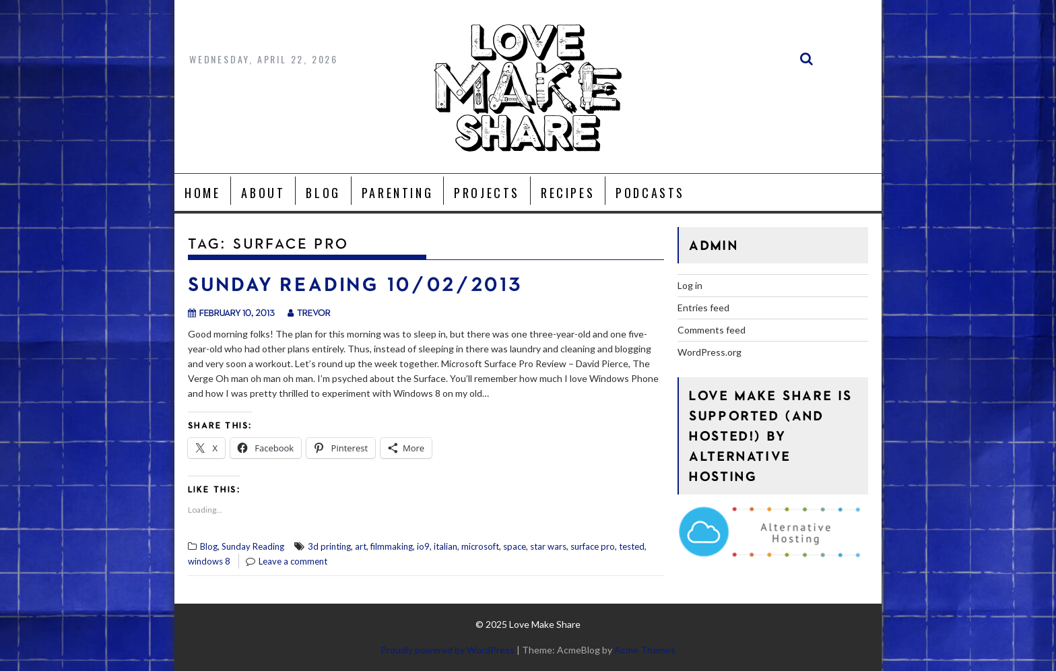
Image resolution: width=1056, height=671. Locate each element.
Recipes (568, 192)
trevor (309, 312)
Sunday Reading (253, 546)
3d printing (329, 546)
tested (632, 546)
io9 (423, 546)
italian (445, 546)
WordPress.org (709, 352)
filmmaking (391, 546)
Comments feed (712, 330)
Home (202, 192)
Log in (690, 285)
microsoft (480, 546)
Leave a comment (293, 561)
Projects (487, 192)
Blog (323, 192)
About (263, 192)
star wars (548, 546)
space (514, 546)
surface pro (592, 546)
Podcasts (650, 192)
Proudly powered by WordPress (448, 650)
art (360, 546)
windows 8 (209, 561)
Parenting (397, 192)
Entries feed (703, 307)
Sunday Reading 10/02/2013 (355, 284)
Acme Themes (644, 650)
